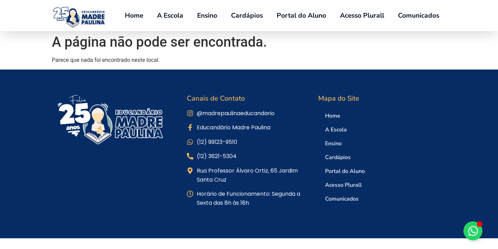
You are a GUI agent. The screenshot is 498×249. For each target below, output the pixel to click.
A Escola (170, 15)
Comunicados (418, 15)
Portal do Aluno (301, 15)
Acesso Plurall (362, 15)
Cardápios (247, 15)
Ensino (207, 15)
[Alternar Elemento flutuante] (472, 230)
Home (134, 15)
